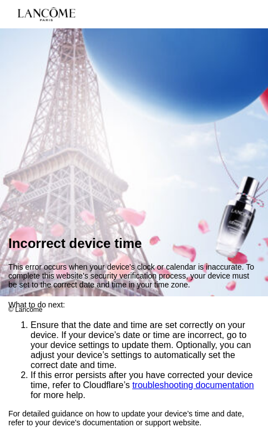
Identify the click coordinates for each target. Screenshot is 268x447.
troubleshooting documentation (193, 385)
